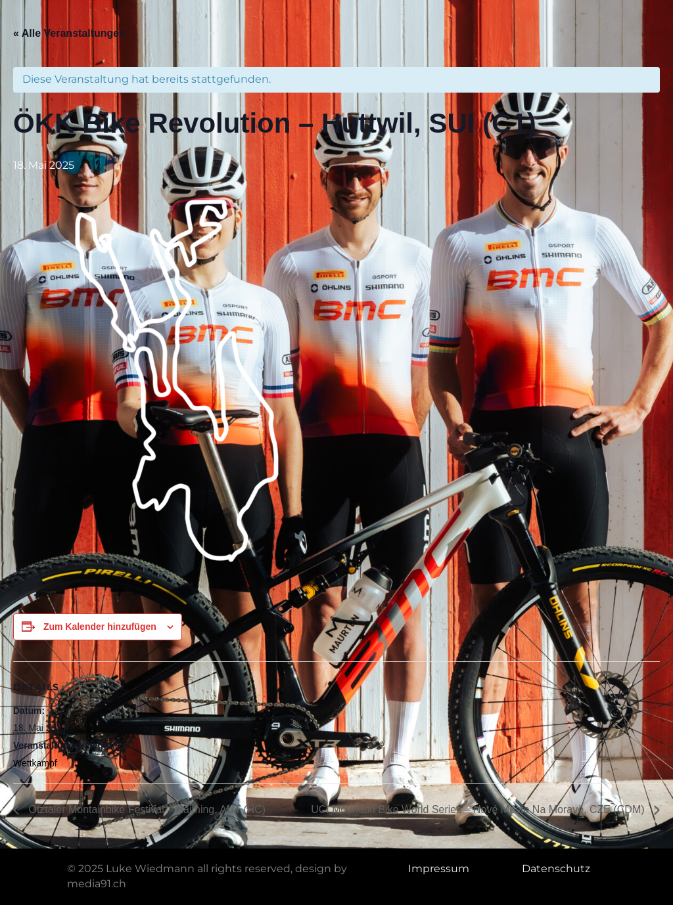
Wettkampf (35, 763)
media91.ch (96, 883)
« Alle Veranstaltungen (69, 33)
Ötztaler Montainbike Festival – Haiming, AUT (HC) (146, 809)
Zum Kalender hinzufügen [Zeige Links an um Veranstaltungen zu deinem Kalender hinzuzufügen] (99, 626)
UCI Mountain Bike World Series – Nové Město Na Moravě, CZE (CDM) (479, 809)
